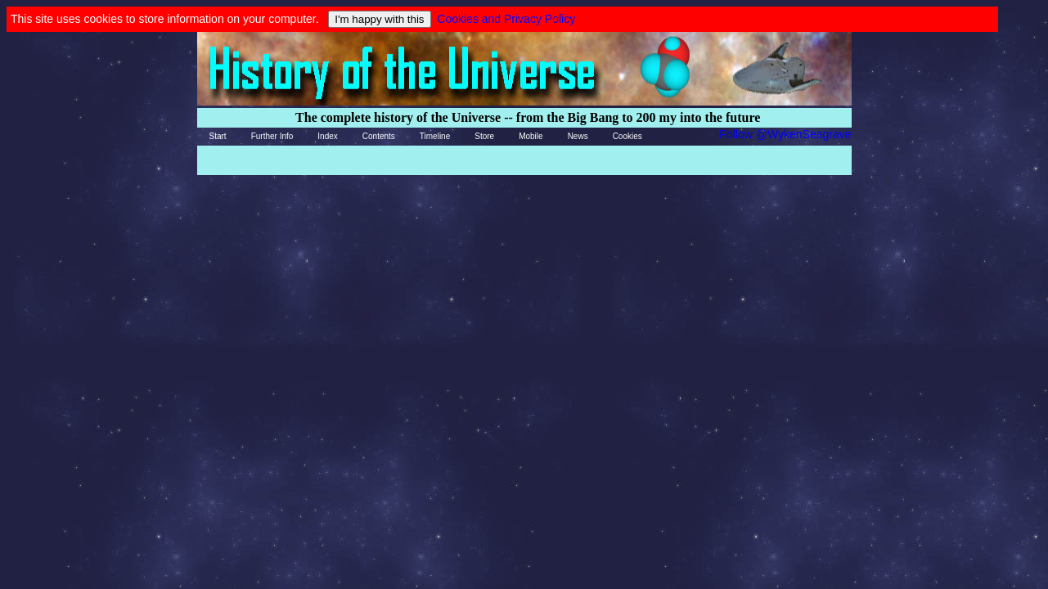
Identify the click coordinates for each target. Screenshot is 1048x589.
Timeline (435, 136)
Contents (378, 136)
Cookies (627, 136)
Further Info (272, 136)
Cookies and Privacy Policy (506, 18)
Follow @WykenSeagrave (785, 134)
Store (484, 136)
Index (327, 136)
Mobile (530, 136)
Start (218, 136)
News (578, 136)
